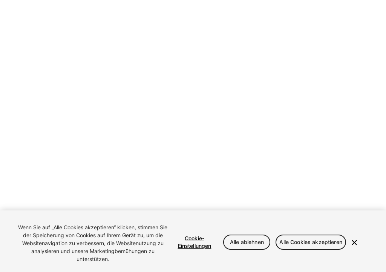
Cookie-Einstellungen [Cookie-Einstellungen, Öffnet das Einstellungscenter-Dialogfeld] (194, 242)
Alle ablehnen (247, 242)
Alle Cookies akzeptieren (310, 242)
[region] (193, 241)
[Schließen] (354, 242)
